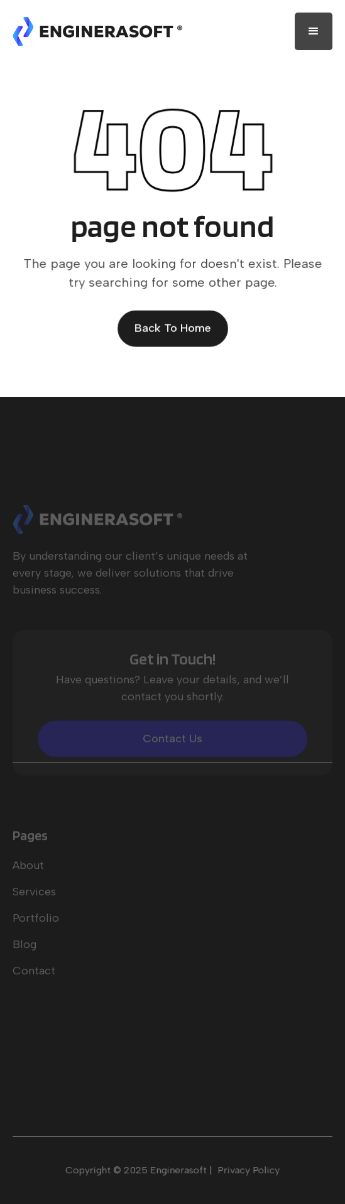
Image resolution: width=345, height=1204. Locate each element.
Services (34, 901)
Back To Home (172, 328)
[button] (313, 31)
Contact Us (172, 748)
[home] (97, 31)
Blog (24, 954)
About (28, 875)
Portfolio (36, 928)
